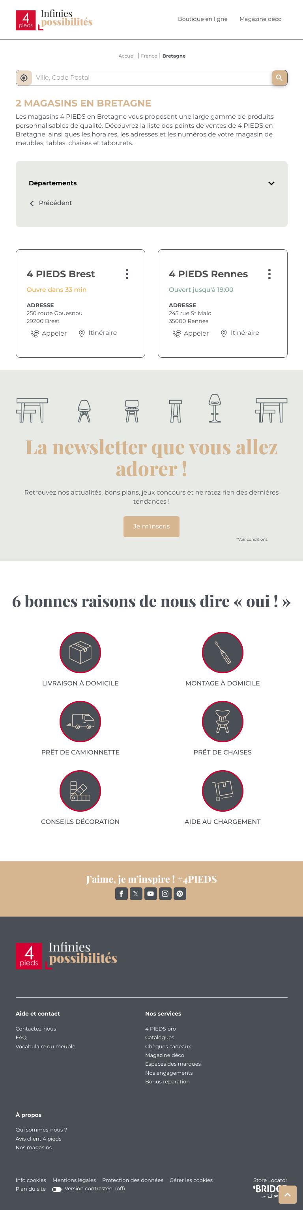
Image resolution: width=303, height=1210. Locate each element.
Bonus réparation (167, 1082)
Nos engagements (169, 1073)
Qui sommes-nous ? (41, 1130)
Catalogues (159, 1038)
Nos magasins (34, 1148)
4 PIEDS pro (160, 1029)
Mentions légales (74, 1180)
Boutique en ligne (203, 19)
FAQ (21, 1038)
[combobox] (150, 78)
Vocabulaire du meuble (46, 1047)
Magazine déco (260, 19)
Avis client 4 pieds (39, 1139)
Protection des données (132, 1180)
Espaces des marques (173, 1064)
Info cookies (31, 1180)
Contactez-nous (36, 1029)
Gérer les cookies (191, 1180)
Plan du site (31, 1189)
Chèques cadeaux (168, 1047)
